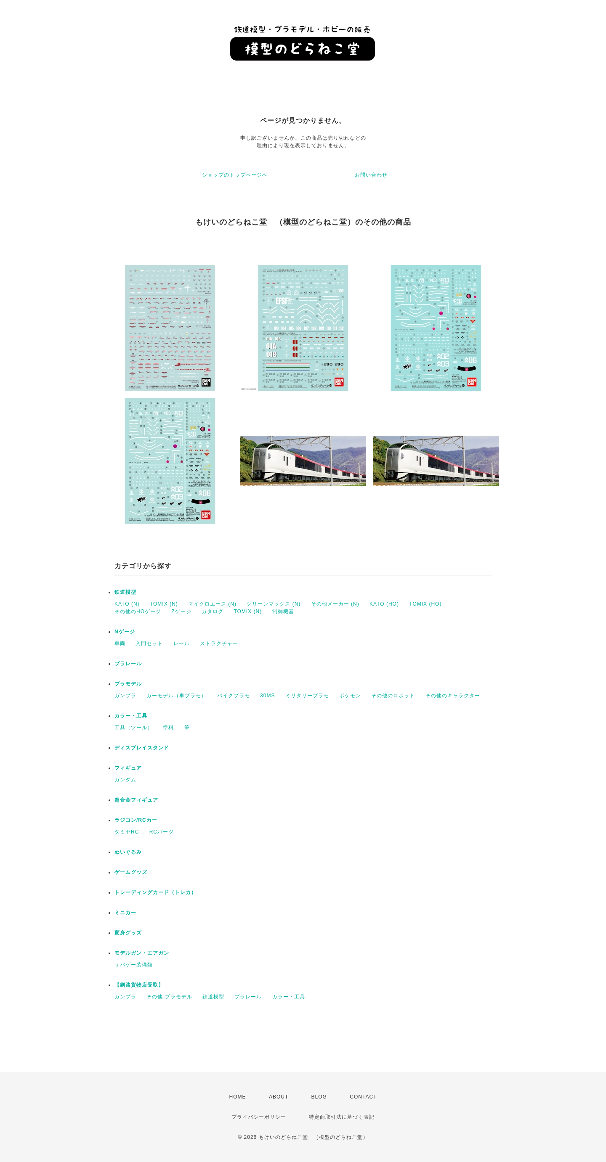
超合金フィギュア (136, 800)
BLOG (319, 1097)
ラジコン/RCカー (135, 820)
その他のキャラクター (452, 696)
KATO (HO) (384, 604)
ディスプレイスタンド (141, 748)
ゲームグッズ (130, 872)
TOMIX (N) (164, 604)
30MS (267, 696)
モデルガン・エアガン (141, 953)
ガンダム (125, 780)
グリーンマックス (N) (273, 604)
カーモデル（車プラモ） (176, 696)
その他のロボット (393, 696)
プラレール (128, 664)
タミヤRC (126, 832)
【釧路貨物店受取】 (139, 985)
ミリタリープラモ (307, 696)
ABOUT (278, 1097)
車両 (119, 643)
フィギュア (128, 768)
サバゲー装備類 (133, 965)
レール (181, 643)
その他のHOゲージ (137, 611)
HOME (237, 1097)
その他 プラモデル (169, 997)
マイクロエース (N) (212, 604)
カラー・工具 (130, 716)
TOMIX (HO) (425, 604)
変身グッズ (128, 933)
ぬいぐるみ (128, 852)
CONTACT (363, 1097)
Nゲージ (124, 632)
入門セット (149, 643)
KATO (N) (127, 604)
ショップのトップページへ (235, 175)
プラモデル (128, 684)
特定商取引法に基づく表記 (342, 1117)
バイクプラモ (233, 696)
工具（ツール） (133, 728)
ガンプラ (125, 696)
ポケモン (350, 696)
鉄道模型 (125, 592)
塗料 (168, 728)
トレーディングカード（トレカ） (155, 892)
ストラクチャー (219, 643)
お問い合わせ (371, 175)
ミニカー (125, 913)
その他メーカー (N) (335, 604)
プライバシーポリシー (258, 1117)
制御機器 (283, 611)
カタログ (212, 611)
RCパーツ (161, 832)
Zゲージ (181, 611)
